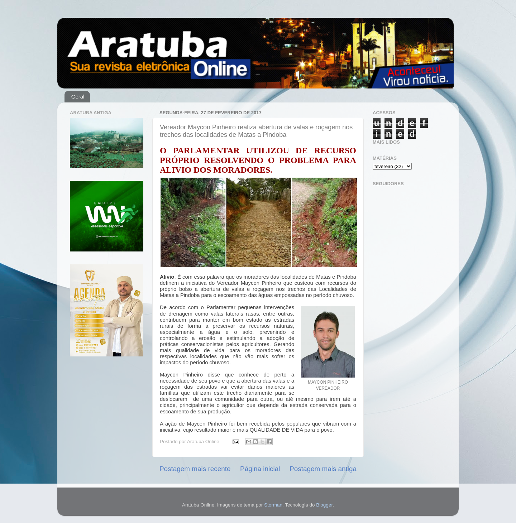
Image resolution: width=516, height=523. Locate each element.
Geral (78, 96)
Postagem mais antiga (323, 468)
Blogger (324, 505)
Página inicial (260, 468)
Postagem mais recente (194, 468)
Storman (273, 505)
